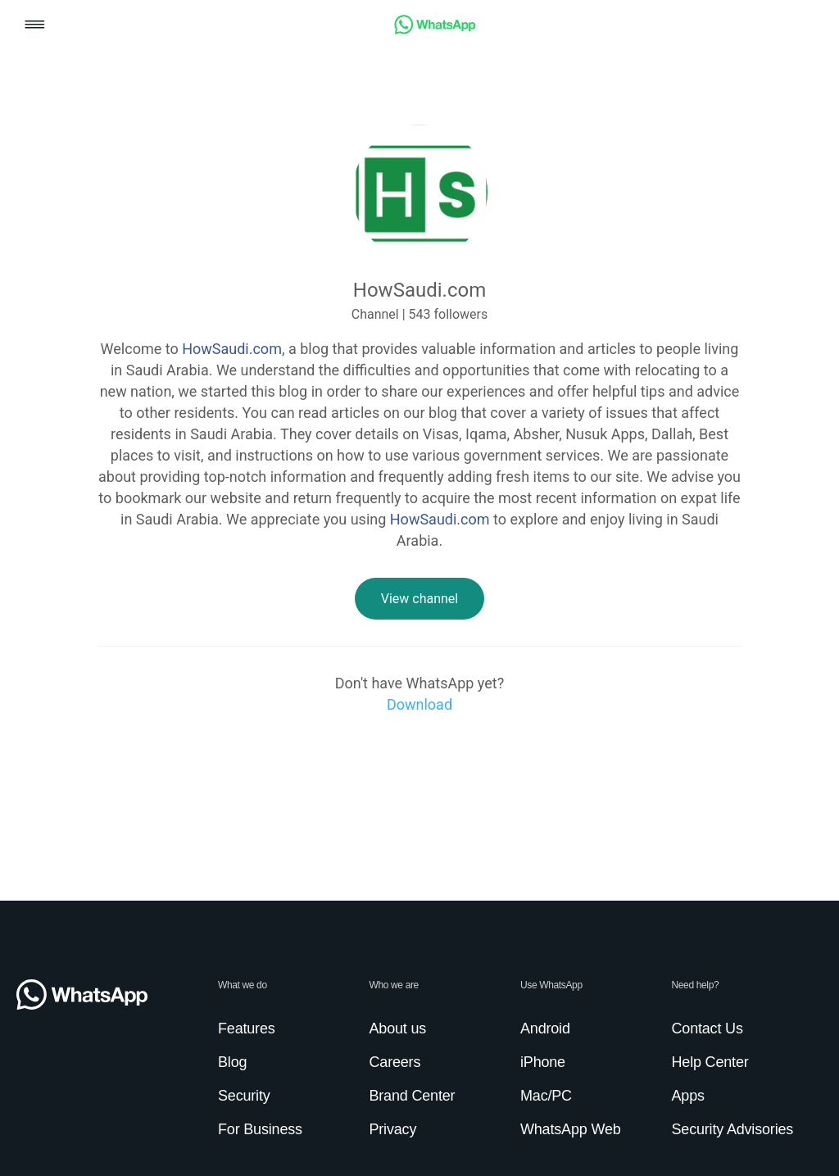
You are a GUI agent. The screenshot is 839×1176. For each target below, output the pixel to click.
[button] (35, 26)
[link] (435, 30)
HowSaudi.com (232, 348)
